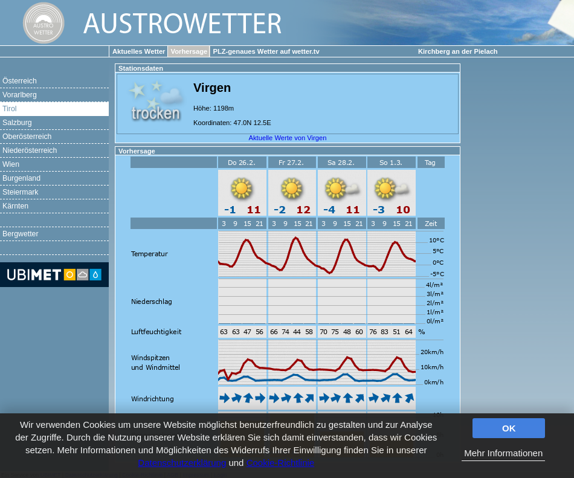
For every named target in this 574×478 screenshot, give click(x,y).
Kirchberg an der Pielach (458, 51)
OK (509, 428)
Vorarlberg (19, 95)
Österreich (19, 81)
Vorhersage (189, 51)
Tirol (9, 109)
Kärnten (15, 206)
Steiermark (20, 192)
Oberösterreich (26, 136)
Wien (10, 164)
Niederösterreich (29, 150)
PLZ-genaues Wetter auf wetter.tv (266, 51)
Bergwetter (20, 234)
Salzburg (17, 122)
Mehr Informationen (503, 453)
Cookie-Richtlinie (281, 462)
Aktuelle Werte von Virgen (288, 137)
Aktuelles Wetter (138, 51)
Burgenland (21, 178)
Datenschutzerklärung (182, 462)
